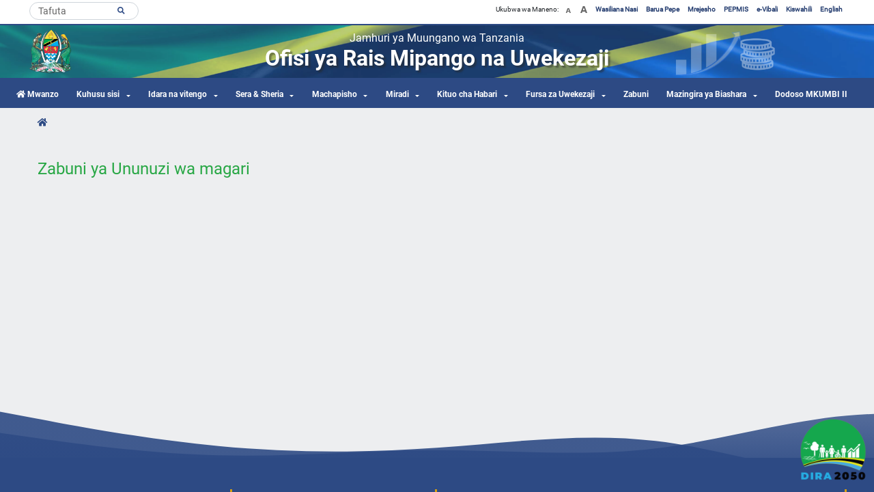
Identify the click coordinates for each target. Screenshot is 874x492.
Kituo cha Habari (467, 94)
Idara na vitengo (177, 94)
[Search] (84, 11)
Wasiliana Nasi (616, 9)
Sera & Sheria (259, 94)
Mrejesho (702, 9)
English (831, 9)
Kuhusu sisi (97, 94)
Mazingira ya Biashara (706, 94)
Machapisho (334, 94)
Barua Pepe (662, 9)
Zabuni (636, 94)
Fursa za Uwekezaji (560, 94)
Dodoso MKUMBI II (811, 94)
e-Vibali (767, 9)
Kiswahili (799, 9)
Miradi (397, 94)
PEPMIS (736, 9)
